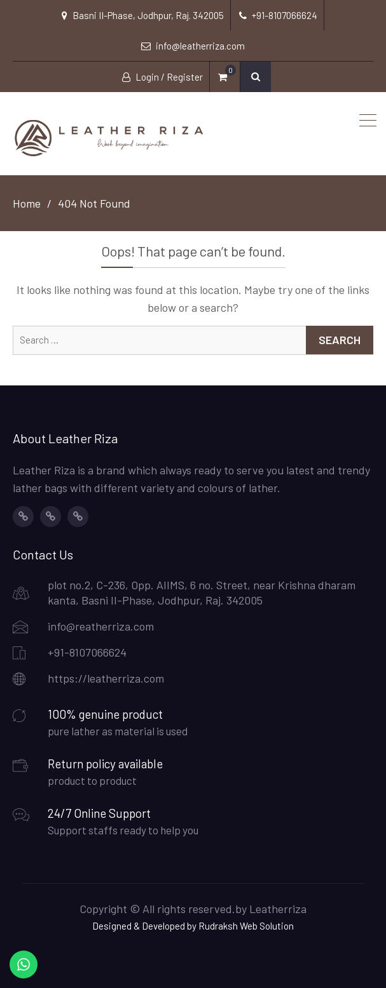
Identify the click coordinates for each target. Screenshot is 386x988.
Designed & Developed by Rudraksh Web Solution (193, 925)
